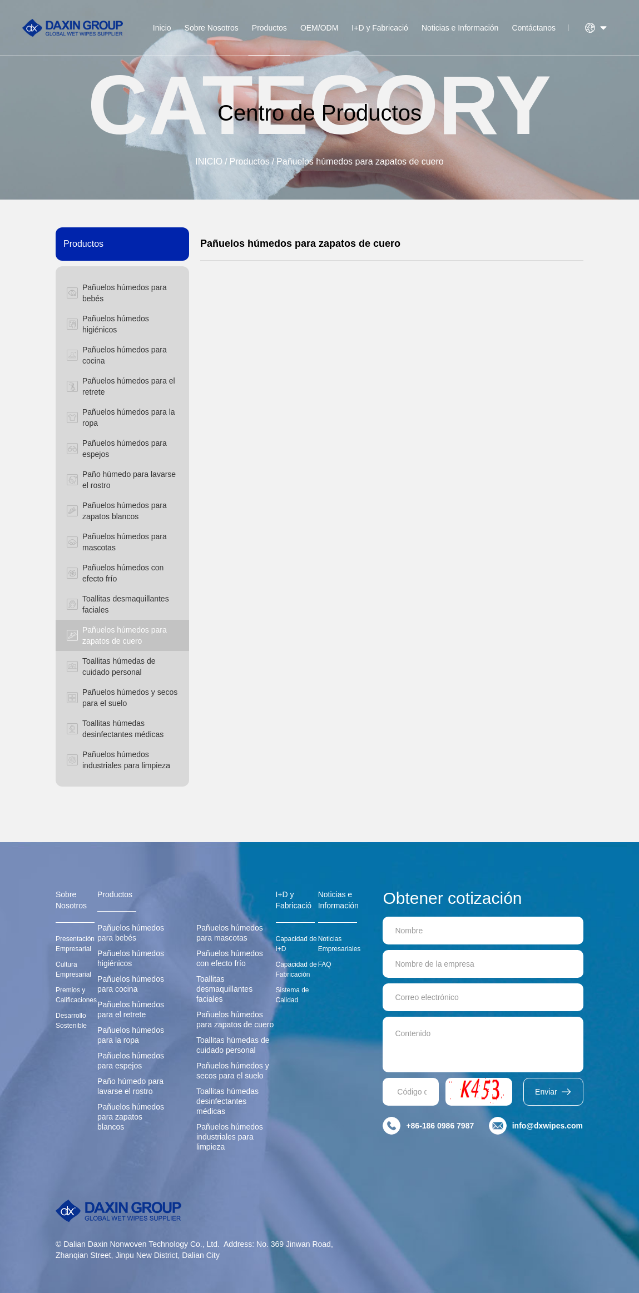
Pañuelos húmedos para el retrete (130, 1009)
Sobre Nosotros (212, 27)
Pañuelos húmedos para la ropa (130, 1035)
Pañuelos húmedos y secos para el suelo (232, 1070)
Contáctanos (534, 27)
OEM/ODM (319, 27)
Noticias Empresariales (339, 944)
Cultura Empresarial (73, 969)
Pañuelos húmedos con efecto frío (229, 958)
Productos (269, 27)
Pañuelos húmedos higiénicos (130, 958)
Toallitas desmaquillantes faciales (224, 988)
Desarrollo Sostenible (71, 1021)
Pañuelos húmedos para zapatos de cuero (360, 161)
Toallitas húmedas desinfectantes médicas (227, 1101)
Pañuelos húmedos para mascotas (229, 932)
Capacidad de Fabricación (296, 969)
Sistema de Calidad (292, 995)
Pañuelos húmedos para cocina (130, 983)
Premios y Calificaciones (76, 995)
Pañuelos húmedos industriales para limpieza (229, 1136)
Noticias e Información (460, 27)
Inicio (162, 27)
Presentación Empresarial (75, 944)
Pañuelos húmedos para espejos (130, 1060)
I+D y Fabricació (379, 27)
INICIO (208, 161)
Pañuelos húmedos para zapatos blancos (130, 1116)
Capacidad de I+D (296, 944)
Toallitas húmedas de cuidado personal (233, 1045)
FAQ (324, 964)
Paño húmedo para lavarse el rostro (130, 1086)
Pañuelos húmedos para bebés (130, 932)
